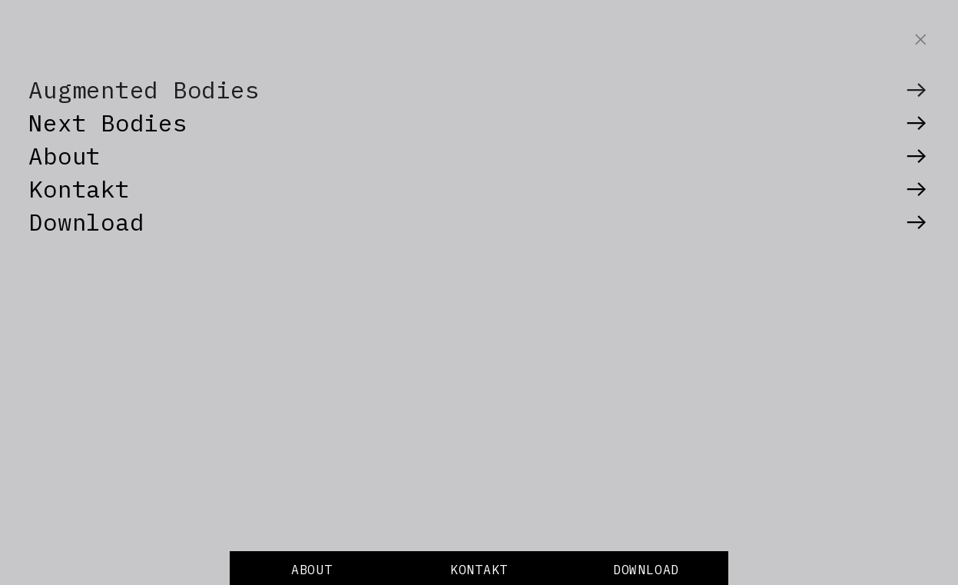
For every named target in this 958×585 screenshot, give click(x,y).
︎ (921, 39)
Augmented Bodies (143, 90)
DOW (625, 569)
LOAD (662, 569)
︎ (917, 90)
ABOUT (312, 569)
